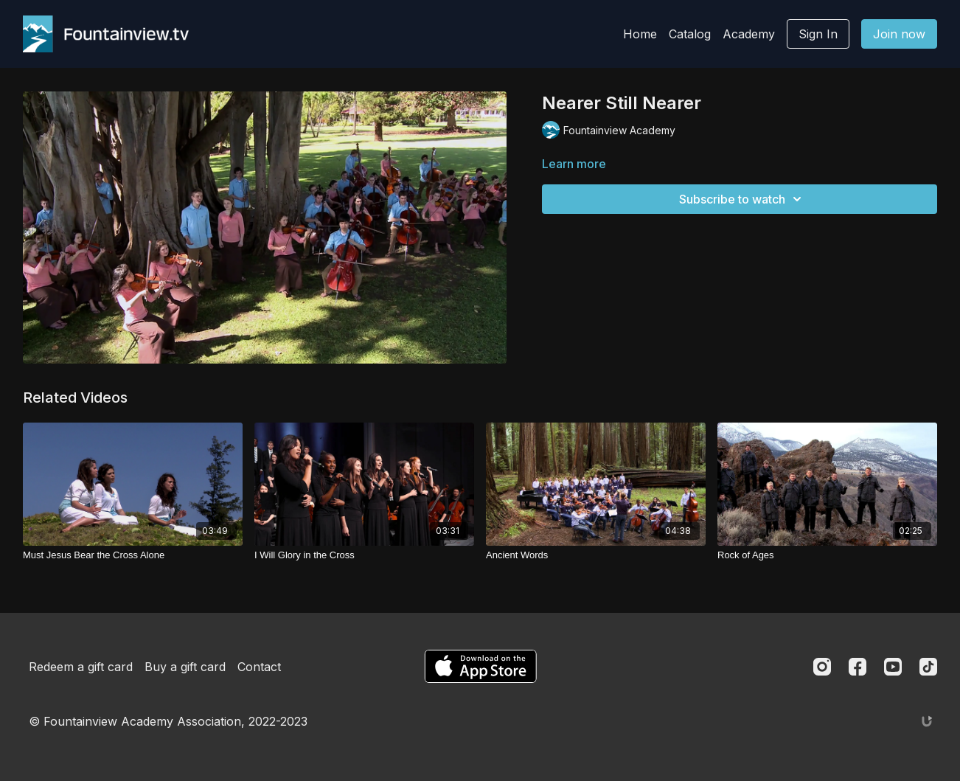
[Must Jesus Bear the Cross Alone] (133, 555)
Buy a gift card (185, 666)
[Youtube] (893, 667)
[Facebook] (857, 667)
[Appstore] (480, 666)
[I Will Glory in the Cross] (364, 555)
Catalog (690, 34)
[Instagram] (822, 667)
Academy (749, 34)
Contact (259, 666)
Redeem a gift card (81, 666)
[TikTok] (928, 667)
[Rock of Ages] (827, 555)
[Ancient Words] (596, 555)
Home (640, 34)
